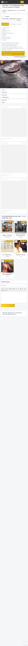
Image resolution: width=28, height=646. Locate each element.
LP (17, 10)
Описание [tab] (19, 24)
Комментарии (18, 530)
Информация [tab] (12, 24)
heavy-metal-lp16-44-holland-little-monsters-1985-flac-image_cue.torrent (13, 53)
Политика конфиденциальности (9, 531)
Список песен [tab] (5, 24)
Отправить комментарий (7, 522)
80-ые (20, 10)
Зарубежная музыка (11, 10)
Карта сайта (4, 530)
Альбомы (4, 10)
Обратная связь (11, 530)
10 (15, 20)
